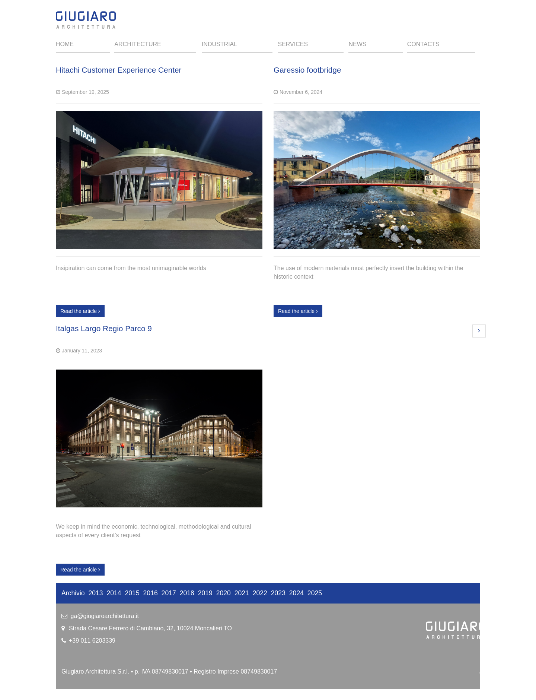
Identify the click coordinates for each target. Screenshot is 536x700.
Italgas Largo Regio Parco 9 (104, 328)
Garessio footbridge (307, 70)
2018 (187, 593)
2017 (169, 593)
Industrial (219, 44)
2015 (132, 593)
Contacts (423, 44)
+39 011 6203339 (92, 640)
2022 (260, 593)
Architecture (137, 44)
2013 (95, 593)
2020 (223, 593)
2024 (296, 593)
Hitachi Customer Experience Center (119, 70)
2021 (241, 593)
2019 (205, 593)
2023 (278, 593)
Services (293, 44)
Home (65, 44)
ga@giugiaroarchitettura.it (104, 616)
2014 (114, 593)
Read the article (80, 311)
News (357, 44)
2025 (314, 593)
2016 (150, 593)
